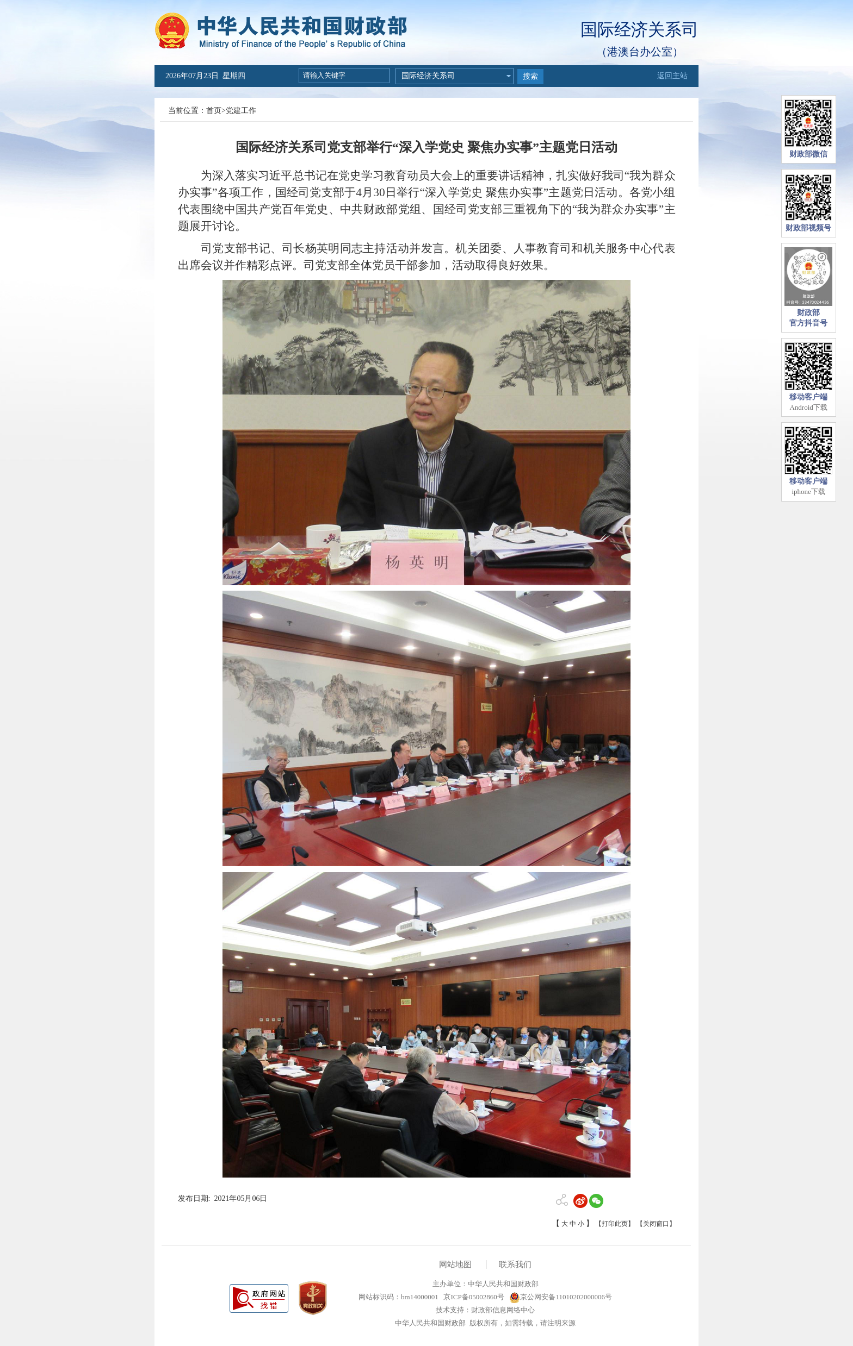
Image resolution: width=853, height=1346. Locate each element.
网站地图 (455, 1264)
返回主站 (672, 76)
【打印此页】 (614, 1224)
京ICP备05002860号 (473, 1297)
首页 (213, 111)
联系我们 (515, 1264)
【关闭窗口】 (656, 1224)
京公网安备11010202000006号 (560, 1297)
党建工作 (241, 111)
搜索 (530, 76)
